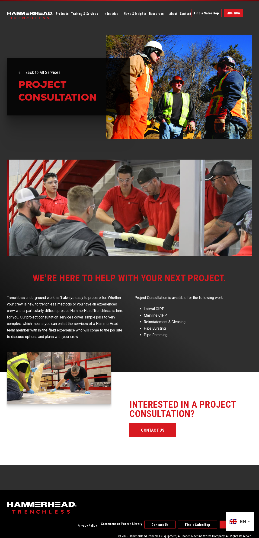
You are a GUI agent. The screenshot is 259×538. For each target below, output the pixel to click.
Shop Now (233, 13)
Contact (185, 13)
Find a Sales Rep (206, 13)
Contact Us (152, 430)
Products (62, 13)
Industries (111, 13)
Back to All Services (43, 72)
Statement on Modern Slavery (121, 524)
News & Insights (135, 13)
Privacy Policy (87, 525)
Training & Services (84, 13)
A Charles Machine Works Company (201, 536)
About (173, 13)
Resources (156, 13)
